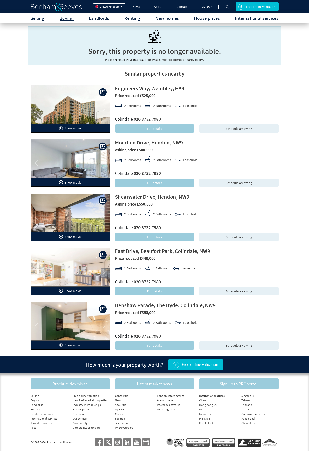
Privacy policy (81, 409)
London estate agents (170, 396)
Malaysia (204, 418)
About (158, 7)
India (202, 409)
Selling (37, 18)
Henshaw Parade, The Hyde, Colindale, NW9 (165, 305)
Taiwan (245, 400)
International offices (212, 396)
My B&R (206, 7)
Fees (33, 427)
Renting (132, 18)
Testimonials (122, 423)
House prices (207, 18)
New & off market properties (90, 400)
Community (80, 423)
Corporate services (253, 414)
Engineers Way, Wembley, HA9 (149, 88)
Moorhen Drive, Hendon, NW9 (149, 142)
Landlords (99, 18)
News (136, 7)
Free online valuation (256, 7)
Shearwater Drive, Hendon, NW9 (152, 196)
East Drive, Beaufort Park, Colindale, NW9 (162, 251)
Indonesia (205, 414)
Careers (119, 414)
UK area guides (166, 409)
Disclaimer (79, 414)
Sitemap (120, 418)
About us (120, 405)
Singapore (247, 396)
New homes (167, 18)
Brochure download (70, 384)
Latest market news (154, 384)
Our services (80, 418)
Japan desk (248, 418)
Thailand (246, 405)
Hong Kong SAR (208, 405)
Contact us (121, 396)
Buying (67, 18)
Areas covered (165, 400)
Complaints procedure (86, 427)
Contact (182, 7)
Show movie (70, 128)
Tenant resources (41, 423)
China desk (248, 423)
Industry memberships (87, 405)
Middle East (206, 423)
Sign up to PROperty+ (239, 384)
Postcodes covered (168, 405)
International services (256, 18)
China (202, 400)
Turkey (245, 409)
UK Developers (124, 427)
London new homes (43, 414)
